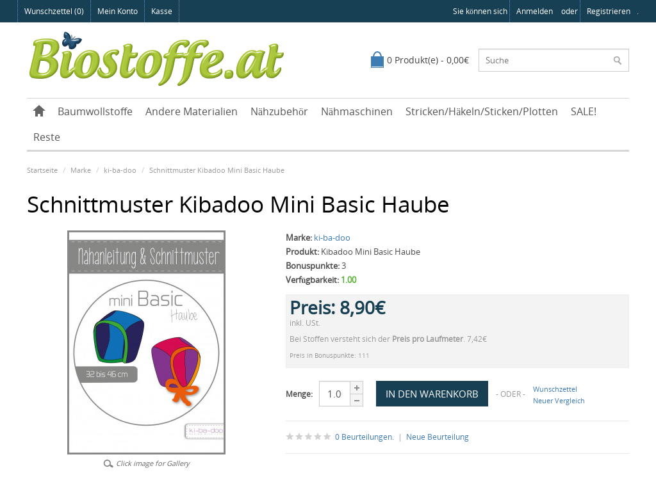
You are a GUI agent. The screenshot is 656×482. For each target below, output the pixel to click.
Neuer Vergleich (559, 400)
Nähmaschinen (357, 111)
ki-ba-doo (120, 170)
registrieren (608, 11)
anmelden (534, 11)
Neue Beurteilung (437, 436)
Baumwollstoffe (95, 111)
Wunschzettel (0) (54, 11)
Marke (80, 170)
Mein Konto (117, 11)
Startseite (42, 170)
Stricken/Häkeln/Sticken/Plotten (482, 111)
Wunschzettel (555, 389)
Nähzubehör (279, 111)
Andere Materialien (191, 111)
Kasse (161, 11)
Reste (46, 137)
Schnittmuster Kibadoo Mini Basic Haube (216, 170)
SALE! (583, 111)
